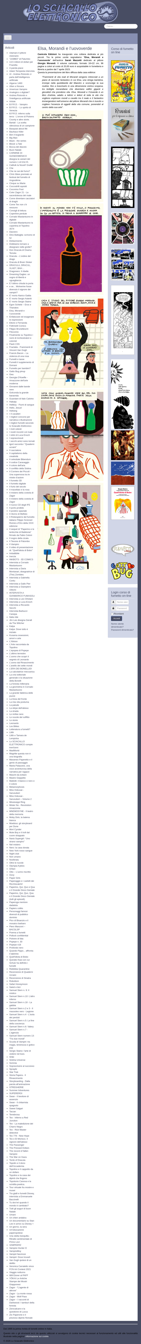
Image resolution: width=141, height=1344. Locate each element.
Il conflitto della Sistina (20, 468)
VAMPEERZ (15, 1245)
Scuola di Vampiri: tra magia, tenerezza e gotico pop (22, 1044)
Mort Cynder (15, 829)
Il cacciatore (15, 450)
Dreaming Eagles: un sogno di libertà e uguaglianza (19, 277)
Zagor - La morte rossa (20, 1293)
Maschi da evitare (18, 775)
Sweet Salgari (16, 1108)
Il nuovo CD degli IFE (19, 505)
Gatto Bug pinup (17, 371)
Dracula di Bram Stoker (20, 262)
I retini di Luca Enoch (19, 435)
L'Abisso (13, 641)
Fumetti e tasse (16, 359)
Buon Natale (15, 150)
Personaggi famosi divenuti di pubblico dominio (18, 914)
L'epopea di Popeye (19, 650)
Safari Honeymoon (18, 984)
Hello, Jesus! (15, 407)
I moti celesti (15, 429)
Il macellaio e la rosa (19, 489)
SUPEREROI (15, 1093)
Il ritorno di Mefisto (18, 514)
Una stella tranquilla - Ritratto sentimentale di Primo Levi (20, 1239)
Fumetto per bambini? (20, 368)
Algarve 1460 (15, 83)
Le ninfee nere (16, 714)
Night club (14, 853)
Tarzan (12, 1111)
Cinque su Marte (17, 183)
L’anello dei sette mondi (20, 665)
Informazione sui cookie (37, 1336)
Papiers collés (16, 908)
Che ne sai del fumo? (19, 171)
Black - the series (17, 141)
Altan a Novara (16, 86)
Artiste (12, 101)
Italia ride (13, 617)
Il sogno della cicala (18, 538)
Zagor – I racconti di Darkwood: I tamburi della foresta (21, 1302)
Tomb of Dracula (17, 1160)
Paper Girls (14, 878)
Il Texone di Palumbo (19, 541)
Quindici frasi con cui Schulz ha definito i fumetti (19, 963)
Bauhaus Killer (16, 131)
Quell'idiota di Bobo (18, 957)
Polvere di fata (16, 938)
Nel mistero (14, 844)
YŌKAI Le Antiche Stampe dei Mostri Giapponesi (18, 1281)
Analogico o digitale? (19, 92)
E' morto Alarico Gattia (20, 295)
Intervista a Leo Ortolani (21, 599)
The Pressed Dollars (19, 1148)
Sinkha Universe (17, 1060)
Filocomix (14, 332)
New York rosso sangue (20, 850)
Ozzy (11, 875)
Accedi (116, 618)
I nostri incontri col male (20, 432)
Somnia (13, 1063)
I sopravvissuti (16, 438)
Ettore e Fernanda (18, 323)
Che (11, 168)
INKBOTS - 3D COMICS (21, 559)
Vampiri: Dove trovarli (19, 1257)
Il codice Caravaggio (19, 462)
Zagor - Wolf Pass (18, 1296)
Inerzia (12, 556)
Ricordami (119, 613)
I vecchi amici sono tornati (22, 441)
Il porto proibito (16, 508)
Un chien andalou (17, 1217)
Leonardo (14, 723)
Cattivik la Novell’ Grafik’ (21, 165)
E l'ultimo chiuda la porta (21, 283)
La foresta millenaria (19, 684)
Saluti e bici (14, 987)
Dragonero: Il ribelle (18, 271)
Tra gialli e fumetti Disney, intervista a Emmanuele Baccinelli (21, 1196)
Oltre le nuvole (16, 863)
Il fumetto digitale (17, 483)
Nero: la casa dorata (19, 847)
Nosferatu (14, 859)
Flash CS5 (14, 344)
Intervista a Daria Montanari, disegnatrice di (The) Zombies (22, 571)
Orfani (12, 869)
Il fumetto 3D (15, 480)
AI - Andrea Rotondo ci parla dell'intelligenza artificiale (20, 77)
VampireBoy (15, 1251)
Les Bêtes (14, 726)
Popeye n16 (15, 944)
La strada (13, 711)
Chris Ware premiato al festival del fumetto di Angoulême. (20, 177)
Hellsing (13, 411)
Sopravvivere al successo (21, 1066)
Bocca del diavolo (18, 147)
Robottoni (14, 981)
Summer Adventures (19, 1090)
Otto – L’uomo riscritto (20, 872)
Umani (12, 1214)
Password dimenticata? (122, 630)
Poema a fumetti (17, 932)
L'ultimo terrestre (17, 653)
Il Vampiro (14, 544)
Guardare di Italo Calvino (21, 398)
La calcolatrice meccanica (22, 671)
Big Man (13, 138)
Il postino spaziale (18, 511)
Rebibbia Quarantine (19, 969)
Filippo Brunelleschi (18, 329)
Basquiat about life (18, 128)
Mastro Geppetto (17, 778)
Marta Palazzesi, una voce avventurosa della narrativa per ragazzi (20, 768)
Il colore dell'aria (17, 465)
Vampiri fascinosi (17, 1254)
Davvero (13, 232)
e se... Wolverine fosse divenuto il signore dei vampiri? (20, 289)
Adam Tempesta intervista (22, 71)
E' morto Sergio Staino (20, 301)
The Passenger (16, 1145)
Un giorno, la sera (18, 1227)
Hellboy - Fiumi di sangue (21, 404)
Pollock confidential (18, 935)
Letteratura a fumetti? (19, 729)
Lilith (11, 732)
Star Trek (13, 1072)
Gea (11, 374)
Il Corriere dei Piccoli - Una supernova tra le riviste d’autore (20, 474)
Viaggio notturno (17, 1272)
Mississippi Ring (17, 802)
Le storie (13, 720)
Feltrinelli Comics (17, 326)
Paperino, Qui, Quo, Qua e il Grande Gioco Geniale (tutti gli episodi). (22, 896)
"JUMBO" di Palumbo (19, 59)
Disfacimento (15, 241)
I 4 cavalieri (14, 414)
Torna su (133, 1341)
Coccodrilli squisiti (18, 186)
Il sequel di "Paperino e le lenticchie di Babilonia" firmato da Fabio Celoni (21, 532)
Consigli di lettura (17, 210)
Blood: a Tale (15, 144)
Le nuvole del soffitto (19, 717)
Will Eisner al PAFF (18, 1275)
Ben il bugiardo (16, 134)
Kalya (12, 626)
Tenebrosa (14, 1114)
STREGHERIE (16, 1087)
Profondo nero (16, 947)
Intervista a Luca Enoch (20, 602)
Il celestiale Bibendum (20, 459)
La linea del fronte (18, 699)
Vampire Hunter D (18, 1248)
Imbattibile (14, 553)
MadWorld (14, 750)
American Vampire (18, 89)
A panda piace (16, 68)
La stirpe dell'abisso (19, 708)
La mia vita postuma (19, 702)
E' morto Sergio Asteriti (20, 298)
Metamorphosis (16, 787)
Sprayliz (13, 1069)
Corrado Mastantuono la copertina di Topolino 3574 (21, 225)
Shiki (11, 1057)
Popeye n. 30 (15, 941)
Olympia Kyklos (17, 866)
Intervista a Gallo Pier (19, 583)
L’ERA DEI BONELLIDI (20, 668)
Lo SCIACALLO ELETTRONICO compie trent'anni (21, 744)
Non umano (15, 856)
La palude (14, 705)
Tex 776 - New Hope (19, 1136)
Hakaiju (13, 401)
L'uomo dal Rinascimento (21, 662)
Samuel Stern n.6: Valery (21, 1026)
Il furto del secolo (17, 486)
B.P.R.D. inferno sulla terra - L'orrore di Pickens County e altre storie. (21, 116)
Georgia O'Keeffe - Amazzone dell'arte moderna (18, 380)
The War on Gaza (18, 1157)
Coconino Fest (16, 189)
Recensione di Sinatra (20, 978)
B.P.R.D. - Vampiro (18, 104)
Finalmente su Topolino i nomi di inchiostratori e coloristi (21, 338)
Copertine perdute (18, 213)
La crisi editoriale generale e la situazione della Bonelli (20, 677)
